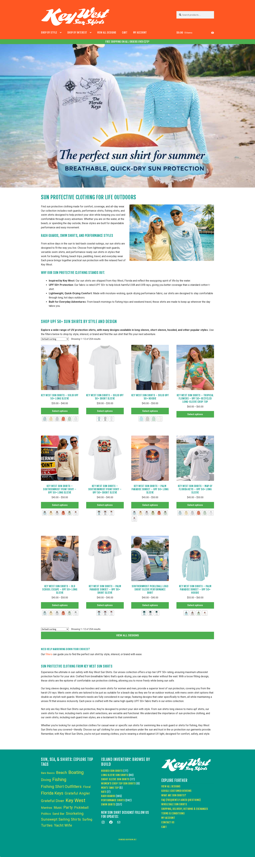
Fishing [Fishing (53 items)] (59, 779)
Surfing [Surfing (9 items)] (87, 819)
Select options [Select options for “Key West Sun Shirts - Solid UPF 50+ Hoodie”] (150, 411)
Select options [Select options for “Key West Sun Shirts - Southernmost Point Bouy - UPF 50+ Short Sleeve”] (105, 505)
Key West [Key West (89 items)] (75, 800)
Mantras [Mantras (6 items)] (46, 808)
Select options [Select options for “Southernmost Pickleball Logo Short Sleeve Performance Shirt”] (150, 605)
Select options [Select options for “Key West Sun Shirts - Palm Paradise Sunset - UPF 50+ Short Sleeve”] (105, 605)
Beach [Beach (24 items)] (61, 772)
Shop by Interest (77, 32)
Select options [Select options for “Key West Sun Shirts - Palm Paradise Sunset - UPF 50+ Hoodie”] (195, 605)
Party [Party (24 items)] (68, 807)
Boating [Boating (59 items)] (76, 772)
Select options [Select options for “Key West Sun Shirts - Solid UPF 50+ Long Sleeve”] (60, 411)
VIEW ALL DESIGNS (127, 635)
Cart (124, 32)
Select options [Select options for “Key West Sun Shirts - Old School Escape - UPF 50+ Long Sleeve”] (60, 605)
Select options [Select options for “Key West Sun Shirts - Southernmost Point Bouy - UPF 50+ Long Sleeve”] (60, 505)
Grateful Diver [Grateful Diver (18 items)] (52, 801)
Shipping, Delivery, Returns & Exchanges (184, 808)
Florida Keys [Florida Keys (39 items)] (52, 793)
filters (49, 654)
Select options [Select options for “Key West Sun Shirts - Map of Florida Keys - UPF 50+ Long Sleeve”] (195, 505)
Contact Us (167, 822)
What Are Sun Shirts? (173, 795)
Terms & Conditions (173, 813)
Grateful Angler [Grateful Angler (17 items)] (77, 793)
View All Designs (106, 32)
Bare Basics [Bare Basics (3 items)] (48, 773)
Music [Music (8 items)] (58, 808)
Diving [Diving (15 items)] (46, 780)
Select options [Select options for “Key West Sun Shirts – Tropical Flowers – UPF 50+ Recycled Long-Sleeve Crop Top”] (195, 414)
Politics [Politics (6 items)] (46, 814)
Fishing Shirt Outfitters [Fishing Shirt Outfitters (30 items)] (61, 786)
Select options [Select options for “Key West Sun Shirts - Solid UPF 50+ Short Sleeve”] (105, 411)
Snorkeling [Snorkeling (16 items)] (75, 813)
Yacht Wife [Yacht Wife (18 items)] (63, 825)
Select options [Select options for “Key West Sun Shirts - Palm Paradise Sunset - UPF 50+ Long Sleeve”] (150, 505)
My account (140, 32)
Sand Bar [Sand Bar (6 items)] (58, 814)
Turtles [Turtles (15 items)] (47, 825)
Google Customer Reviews (176, 790)
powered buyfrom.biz (128, 839)
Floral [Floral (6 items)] (87, 787)
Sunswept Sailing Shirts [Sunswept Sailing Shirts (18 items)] (61, 819)
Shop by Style (49, 32)
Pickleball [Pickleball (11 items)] (81, 808)
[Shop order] (55, 339)
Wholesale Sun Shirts (174, 804)
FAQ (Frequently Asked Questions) (181, 800)
